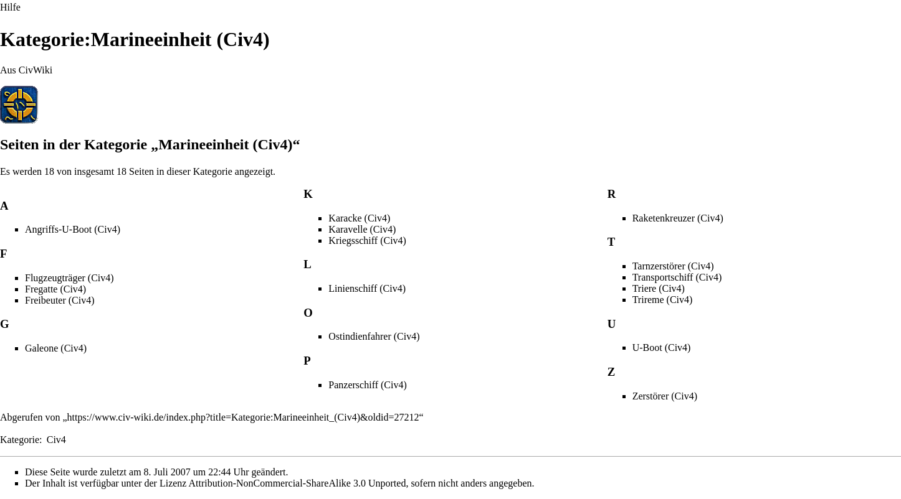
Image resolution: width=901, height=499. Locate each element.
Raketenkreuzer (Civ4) (677, 218)
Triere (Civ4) (658, 288)
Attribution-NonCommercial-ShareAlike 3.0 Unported (297, 483)
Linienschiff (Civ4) (367, 288)
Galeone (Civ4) (56, 348)
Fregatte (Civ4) (55, 289)
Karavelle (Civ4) (362, 229)
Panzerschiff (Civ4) (367, 385)
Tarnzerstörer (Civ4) (673, 266)
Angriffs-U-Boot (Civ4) (72, 229)
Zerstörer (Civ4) (664, 396)
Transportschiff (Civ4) (677, 277)
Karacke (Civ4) (359, 218)
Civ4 (56, 439)
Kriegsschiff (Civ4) (367, 240)
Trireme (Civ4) (662, 299)
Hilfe (10, 7)
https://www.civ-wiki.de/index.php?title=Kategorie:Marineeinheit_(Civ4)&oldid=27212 (243, 417)
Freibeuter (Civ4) (60, 300)
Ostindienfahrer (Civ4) (373, 336)
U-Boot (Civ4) (661, 347)
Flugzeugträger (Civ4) (69, 278)
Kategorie (19, 439)
